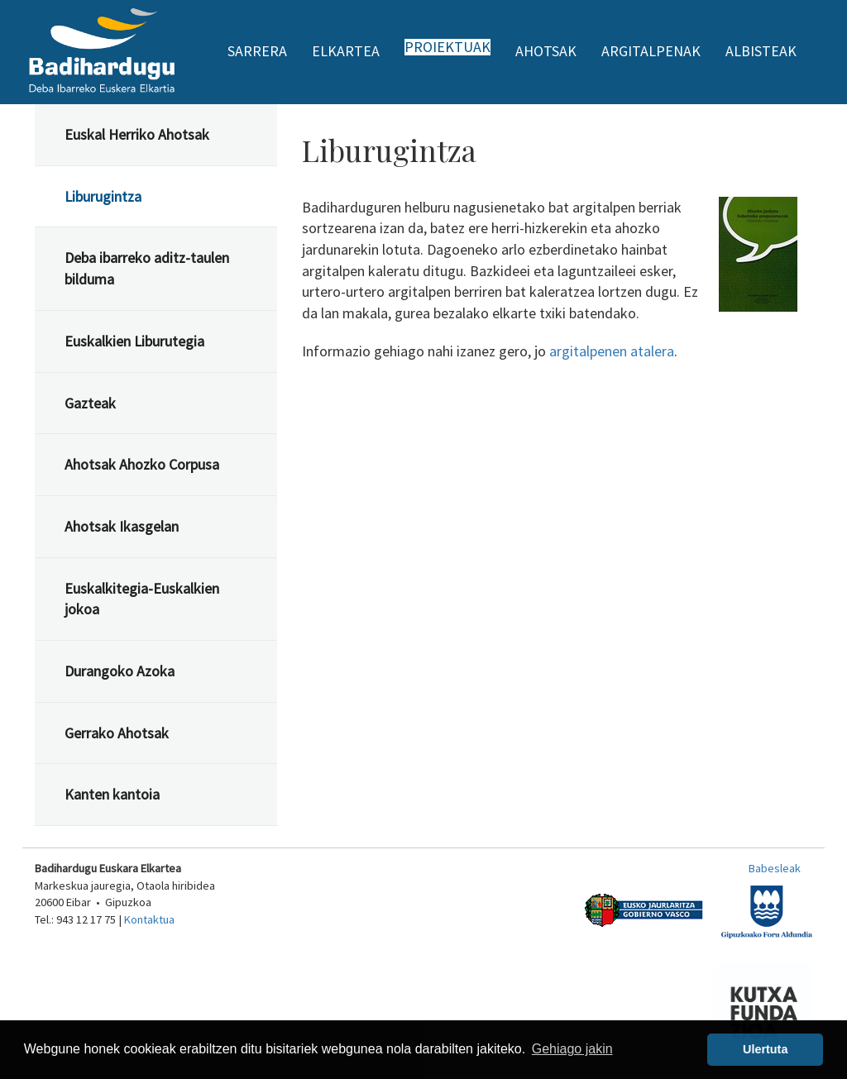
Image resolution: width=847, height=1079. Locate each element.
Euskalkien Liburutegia (134, 341)
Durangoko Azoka (120, 670)
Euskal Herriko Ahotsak (137, 134)
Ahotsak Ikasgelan (122, 526)
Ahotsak (546, 50)
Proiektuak (447, 47)
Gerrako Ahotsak (117, 732)
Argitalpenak (651, 50)
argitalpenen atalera (611, 350)
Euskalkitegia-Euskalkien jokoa (142, 599)
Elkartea (346, 50)
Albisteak (761, 50)
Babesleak (775, 868)
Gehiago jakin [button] (572, 1049)
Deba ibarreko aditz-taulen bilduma (147, 268)
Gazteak (90, 403)
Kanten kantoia (112, 794)
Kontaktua (149, 919)
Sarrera (257, 50)
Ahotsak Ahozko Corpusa (142, 464)
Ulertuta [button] (765, 1049)
